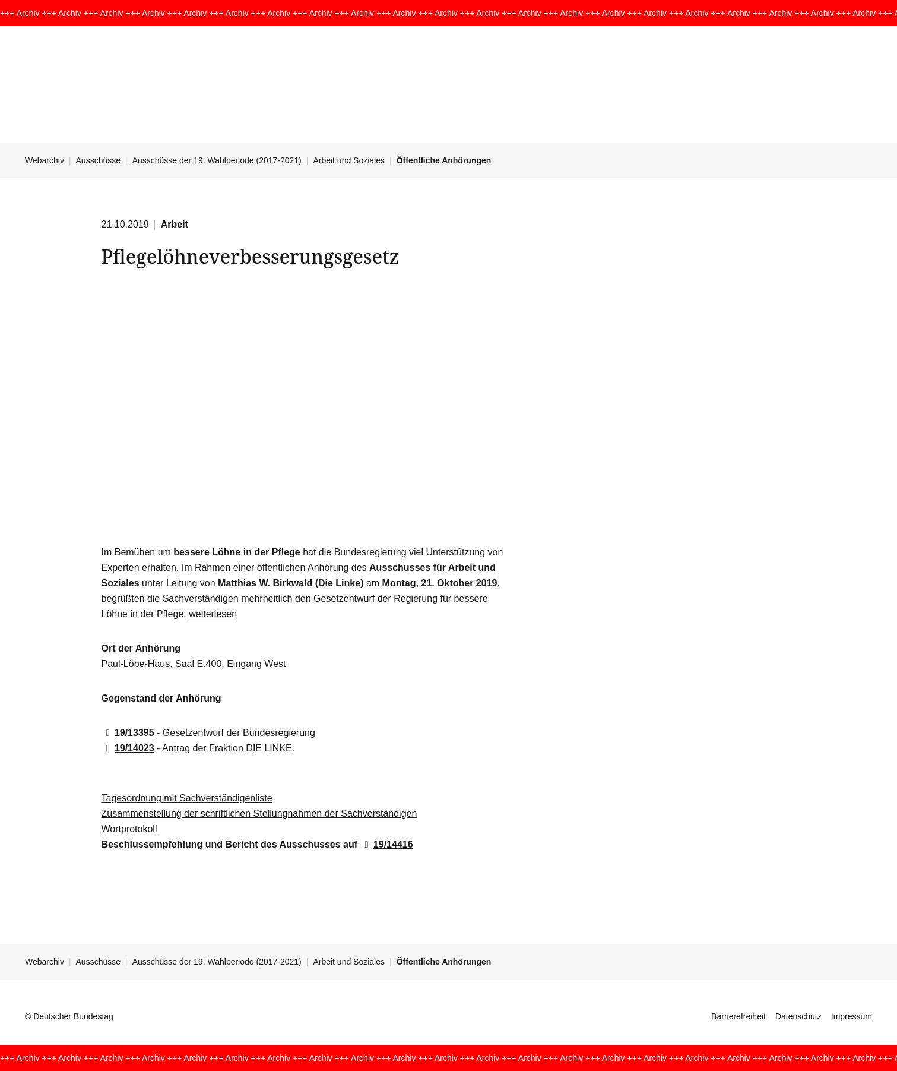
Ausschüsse (98, 160)
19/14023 (128, 748)
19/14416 (386, 844)
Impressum (851, 1016)
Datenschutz (798, 1016)
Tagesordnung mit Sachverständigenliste (187, 798)
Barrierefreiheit (738, 1016)
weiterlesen (213, 614)
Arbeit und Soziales (349, 160)
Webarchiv (44, 160)
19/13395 (128, 733)
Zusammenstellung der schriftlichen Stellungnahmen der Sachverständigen (259, 813)
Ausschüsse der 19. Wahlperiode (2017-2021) (217, 160)
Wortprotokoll (129, 829)
